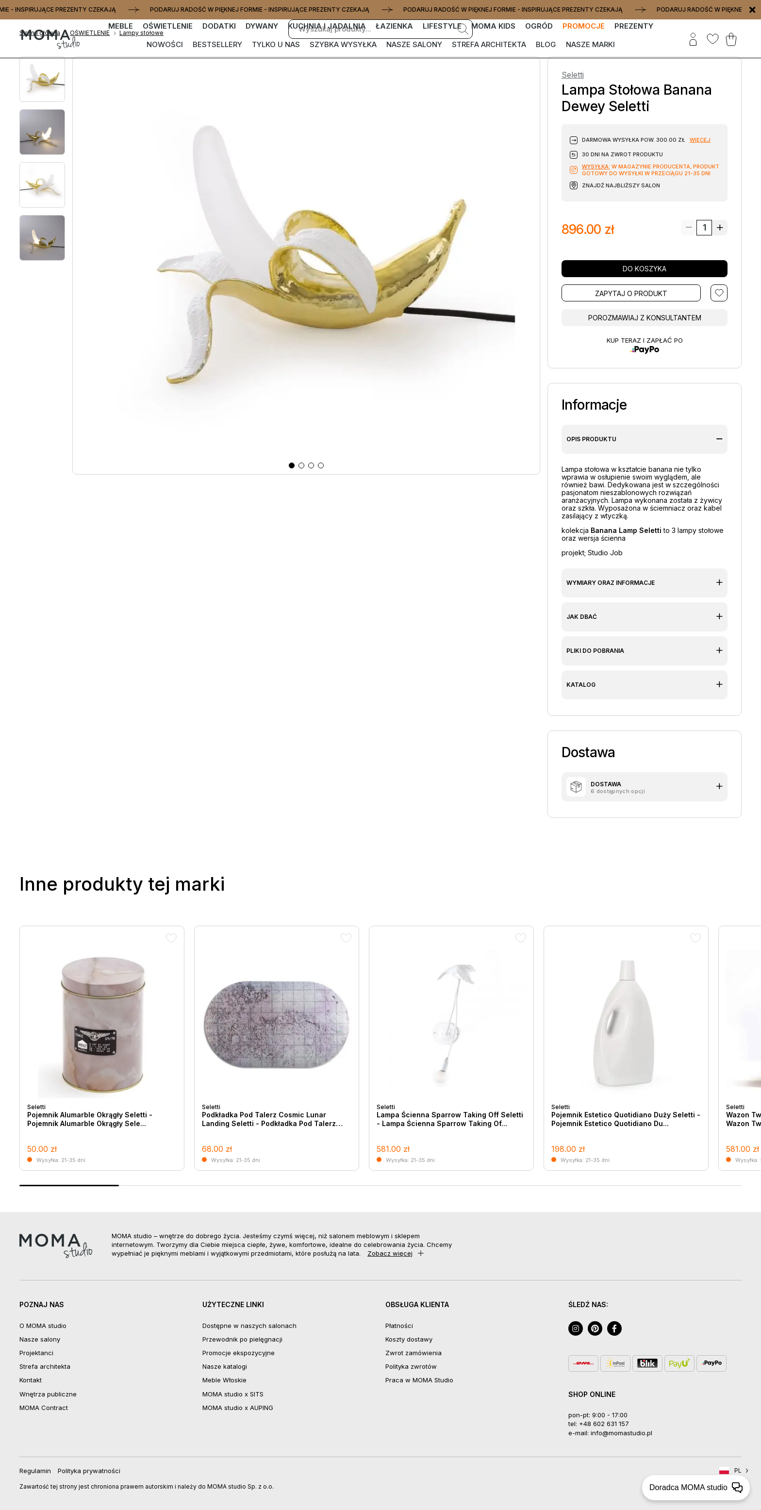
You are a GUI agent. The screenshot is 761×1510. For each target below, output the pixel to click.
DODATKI (219, 26)
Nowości (165, 44)
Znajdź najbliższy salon (621, 185)
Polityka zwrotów (411, 1366)
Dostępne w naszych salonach (249, 1325)
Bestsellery (217, 44)
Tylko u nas (276, 44)
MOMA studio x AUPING (237, 1407)
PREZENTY (633, 26)
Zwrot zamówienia (413, 1353)
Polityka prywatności (89, 1471)
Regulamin (35, 1471)
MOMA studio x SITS (233, 1394)
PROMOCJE (583, 26)
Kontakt (30, 1380)
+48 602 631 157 (604, 1423)
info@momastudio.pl (621, 1433)
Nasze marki (590, 44)
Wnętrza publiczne (48, 1394)
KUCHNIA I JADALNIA (327, 26)
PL (738, 1470)
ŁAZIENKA (394, 26)
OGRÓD (539, 26)
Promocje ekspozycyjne (238, 1353)
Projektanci (36, 1353)
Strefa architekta (489, 44)
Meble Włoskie (224, 1380)
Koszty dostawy (408, 1339)
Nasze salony (414, 44)
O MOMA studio (42, 1325)
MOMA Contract (43, 1407)
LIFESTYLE (442, 26)
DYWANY (262, 26)
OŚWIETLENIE (168, 26)
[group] (101, 1048)
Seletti (573, 75)
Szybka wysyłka (343, 44)
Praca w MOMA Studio (419, 1380)
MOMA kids (493, 26)
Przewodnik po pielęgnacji (242, 1339)
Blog (546, 44)
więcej (700, 139)
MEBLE (120, 26)
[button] (292, 465)
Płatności (399, 1325)
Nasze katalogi (224, 1366)
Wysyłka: (596, 166)
